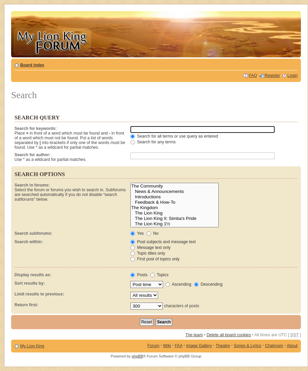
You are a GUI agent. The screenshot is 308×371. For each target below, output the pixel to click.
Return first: (26, 305)
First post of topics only (154, 259)
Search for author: (32, 154)
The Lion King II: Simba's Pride (174, 218)
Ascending (178, 284)
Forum (153, 345)
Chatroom (274, 345)
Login (292, 75)
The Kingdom (174, 207)
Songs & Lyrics (247, 345)
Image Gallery (199, 345)
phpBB (137, 356)
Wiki (167, 345)
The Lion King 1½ (174, 224)
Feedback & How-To (174, 202)
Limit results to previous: (39, 294)
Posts (138, 275)
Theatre (223, 345)
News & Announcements (174, 191)
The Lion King (174, 213)
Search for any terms (153, 142)
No (152, 233)
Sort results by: (29, 283)
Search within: (28, 241)
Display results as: (32, 275)
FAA (179, 345)
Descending (208, 284)
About (292, 345)
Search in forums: (32, 185)
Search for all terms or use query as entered (174, 136)
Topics (159, 275)
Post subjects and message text (162, 241)
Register (272, 75)
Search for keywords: (35, 128)
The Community (174, 186)
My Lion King (32, 346)
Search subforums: (33, 233)
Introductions (174, 197)
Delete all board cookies (229, 335)
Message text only (150, 247)
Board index (32, 65)
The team (194, 335)
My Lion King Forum (52, 41)
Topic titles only (147, 253)
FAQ (253, 75)
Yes (137, 233)
